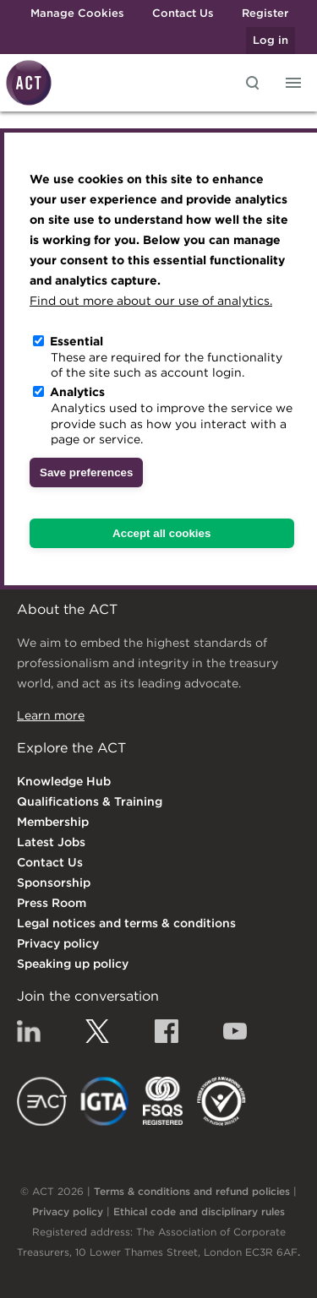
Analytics (77, 391)
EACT (42, 1101)
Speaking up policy (72, 963)
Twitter (97, 1031)
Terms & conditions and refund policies (192, 1191)
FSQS (163, 1101)
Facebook (166, 1031)
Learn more (51, 715)
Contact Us (183, 13)
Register (265, 13)
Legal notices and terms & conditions (126, 923)
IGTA (105, 1101)
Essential (76, 341)
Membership (53, 821)
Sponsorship (53, 882)
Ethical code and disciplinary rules (199, 1211)
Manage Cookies (77, 13)
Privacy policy (58, 943)
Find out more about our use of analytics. (151, 300)
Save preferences (86, 472)
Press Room (51, 902)
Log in (270, 40)
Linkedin (29, 1031)
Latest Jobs (51, 842)
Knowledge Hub (64, 781)
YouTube (235, 1031)
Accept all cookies (161, 533)
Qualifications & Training (89, 801)
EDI (221, 1101)
